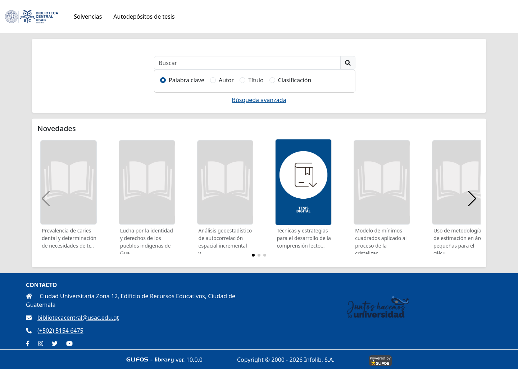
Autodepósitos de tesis (143, 16)
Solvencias (88, 16)
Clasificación (295, 80)
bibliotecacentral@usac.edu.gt (72, 318)
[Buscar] (247, 63)
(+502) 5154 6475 (54, 331)
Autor (226, 80)
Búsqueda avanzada (259, 100)
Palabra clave (186, 80)
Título (256, 80)
